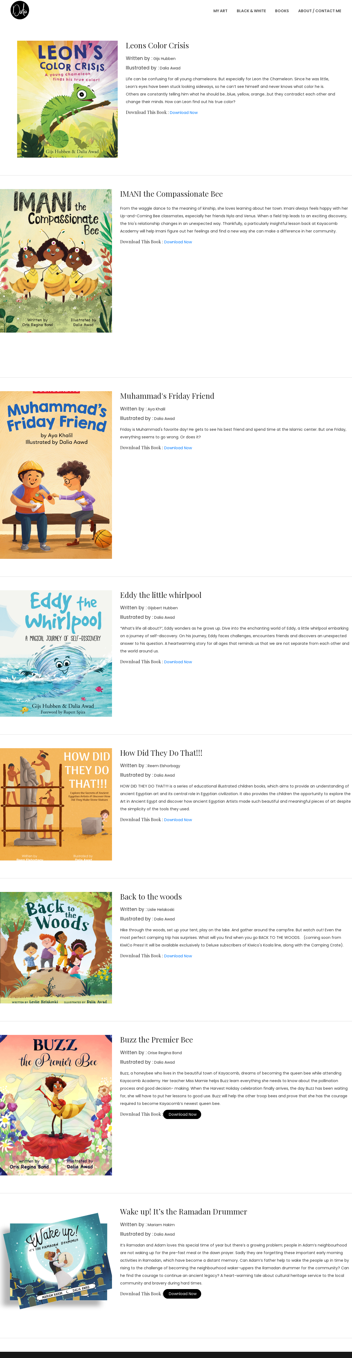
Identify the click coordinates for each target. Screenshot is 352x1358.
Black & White (251, 11)
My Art (220, 11)
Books (282, 11)
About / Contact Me (319, 11)
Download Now (183, 112)
